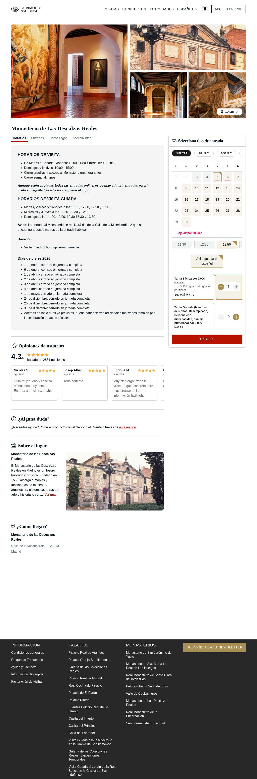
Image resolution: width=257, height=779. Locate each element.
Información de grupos (27, 674)
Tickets (207, 339)
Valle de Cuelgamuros (141, 693)
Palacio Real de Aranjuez (87, 652)
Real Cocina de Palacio (85, 685)
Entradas (37, 138)
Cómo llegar (58, 138)
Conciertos (134, 9)
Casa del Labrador (82, 733)
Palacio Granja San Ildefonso (89, 660)
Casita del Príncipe (82, 725)
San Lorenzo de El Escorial (145, 723)
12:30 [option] (204, 244)
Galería (229, 111)
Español (188, 9)
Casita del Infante (81, 718)
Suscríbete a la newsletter (215, 647)
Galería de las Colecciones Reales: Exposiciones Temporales (88, 755)
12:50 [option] (230, 243)
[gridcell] (217, 177)
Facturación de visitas (26, 681)
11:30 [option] (182, 244)
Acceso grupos (228, 9)
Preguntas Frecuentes (27, 660)
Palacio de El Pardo (83, 692)
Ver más (50, 494)
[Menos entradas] (220, 286)
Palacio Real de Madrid (85, 678)
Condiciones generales (27, 652)
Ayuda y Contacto (24, 667)
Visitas (112, 9)
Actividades (162, 9)
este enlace (127, 427)
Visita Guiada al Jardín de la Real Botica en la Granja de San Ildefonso (92, 770)
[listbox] (207, 245)
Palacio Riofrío (79, 700)
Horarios (19, 138)
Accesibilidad (81, 138)
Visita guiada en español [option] (209, 260)
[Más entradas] (236, 286)
